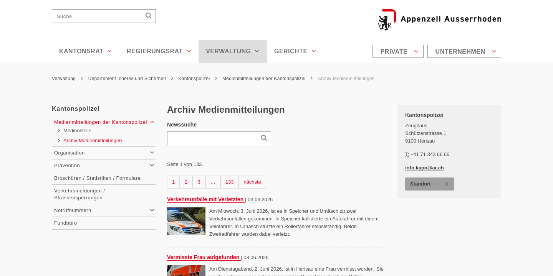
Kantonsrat (85, 51)
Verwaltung (233, 51)
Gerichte (295, 51)
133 (231, 181)
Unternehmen (466, 51)
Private (400, 51)
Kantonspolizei (198, 78)
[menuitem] (399, 51)
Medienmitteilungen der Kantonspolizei (267, 78)
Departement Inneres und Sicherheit (130, 78)
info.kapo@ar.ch (424, 168)
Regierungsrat (159, 51)
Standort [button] (420, 184)
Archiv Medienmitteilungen (346, 78)
